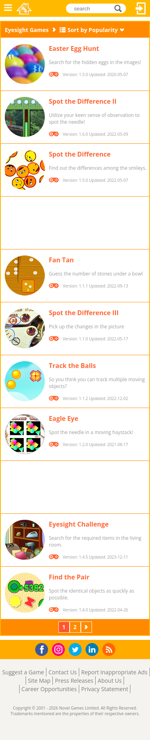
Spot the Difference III (84, 312)
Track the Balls (72, 365)
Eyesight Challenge (79, 524)
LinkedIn (93, 649)
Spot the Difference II (82, 101)
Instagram (59, 648)
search (120, 8)
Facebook (44, 648)
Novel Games (24, 8)
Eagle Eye (63, 418)
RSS (110, 649)
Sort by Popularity (93, 30)
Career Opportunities (49, 689)
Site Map (39, 680)
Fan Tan (61, 259)
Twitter (77, 650)
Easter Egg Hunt (74, 48)
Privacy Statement (104, 689)
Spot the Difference (80, 154)
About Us (110, 680)
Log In (141, 8)
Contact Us (62, 672)
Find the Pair (69, 577)
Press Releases (74, 680)
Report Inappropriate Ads (114, 672)
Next (87, 627)
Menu (8, 8)
